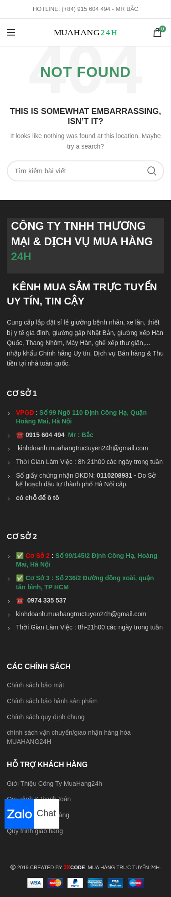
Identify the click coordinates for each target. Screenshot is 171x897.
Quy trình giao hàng (35, 831)
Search (151, 170)
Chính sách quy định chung (46, 717)
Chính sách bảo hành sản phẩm (52, 701)
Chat (30, 813)
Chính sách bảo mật (35, 685)
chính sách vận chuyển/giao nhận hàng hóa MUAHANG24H (69, 737)
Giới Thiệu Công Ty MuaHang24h (54, 783)
